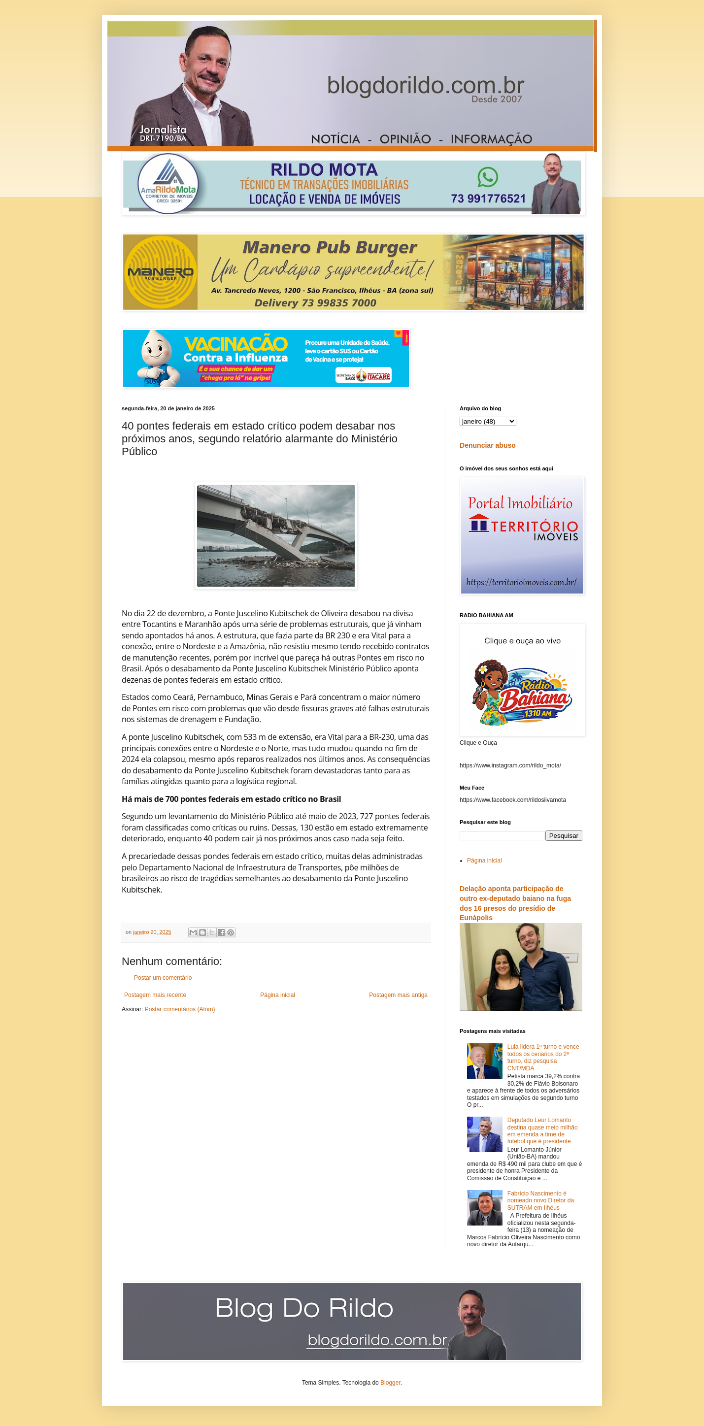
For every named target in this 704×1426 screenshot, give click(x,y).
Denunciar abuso (488, 445)
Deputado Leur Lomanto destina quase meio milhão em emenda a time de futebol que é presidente (542, 1131)
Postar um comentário (163, 977)
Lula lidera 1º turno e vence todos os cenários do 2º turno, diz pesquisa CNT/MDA (543, 1057)
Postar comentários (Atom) (180, 1009)
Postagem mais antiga (398, 995)
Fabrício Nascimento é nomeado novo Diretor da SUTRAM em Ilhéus (540, 1200)
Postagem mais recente (155, 995)
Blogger (390, 1382)
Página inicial (277, 995)
